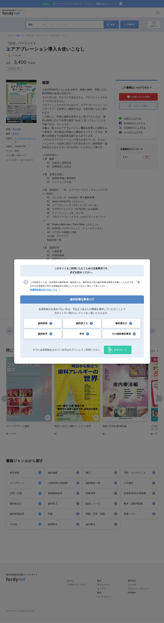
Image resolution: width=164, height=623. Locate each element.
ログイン (119, 349)
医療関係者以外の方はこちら (43, 290)
